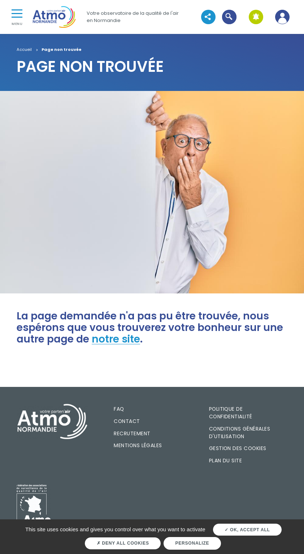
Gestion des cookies (237, 448)
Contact (127, 421)
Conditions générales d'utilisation (239, 432)
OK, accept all (247, 529)
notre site (116, 339)
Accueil (24, 49)
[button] (229, 17)
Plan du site (225, 460)
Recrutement (132, 433)
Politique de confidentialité (230, 412)
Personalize (192, 543)
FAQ (119, 409)
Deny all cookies (123, 543)
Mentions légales (138, 445)
